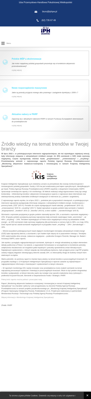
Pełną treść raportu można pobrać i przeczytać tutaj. (21, 279)
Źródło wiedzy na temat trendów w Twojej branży (44, 146)
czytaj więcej (17, 70)
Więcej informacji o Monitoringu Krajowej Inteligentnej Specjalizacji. (27, 297)
